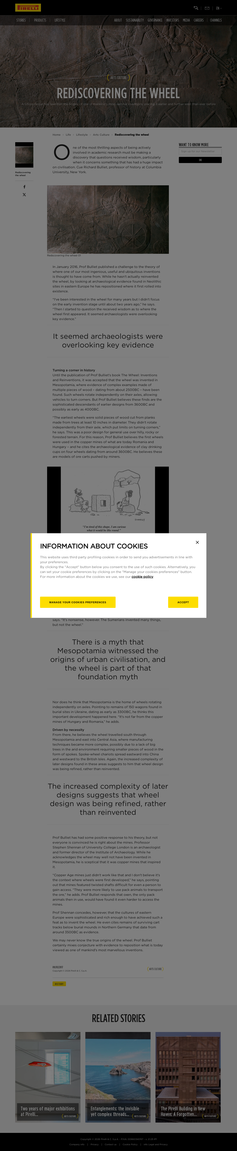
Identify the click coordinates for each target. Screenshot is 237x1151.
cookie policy (142, 576)
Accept (183, 602)
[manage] (78, 602)
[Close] (197, 542)
